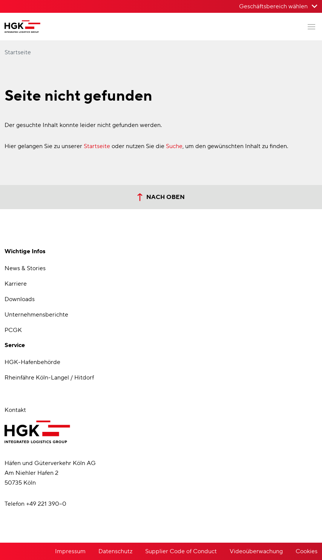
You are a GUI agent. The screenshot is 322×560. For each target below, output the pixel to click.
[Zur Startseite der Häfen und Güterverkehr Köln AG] (22, 26)
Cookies (306, 551)
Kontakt (15, 410)
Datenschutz (115, 551)
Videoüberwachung (256, 551)
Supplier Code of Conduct (181, 551)
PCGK (13, 330)
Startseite (18, 52)
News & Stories (25, 268)
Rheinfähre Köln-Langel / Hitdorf (49, 377)
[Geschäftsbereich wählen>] (278, 6)
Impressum (70, 551)
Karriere (16, 284)
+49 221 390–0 (46, 504)
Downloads (20, 299)
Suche (174, 146)
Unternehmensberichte (36, 314)
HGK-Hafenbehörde (32, 362)
